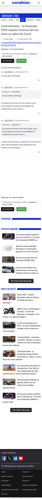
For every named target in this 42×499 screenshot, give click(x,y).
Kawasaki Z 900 (10, 16)
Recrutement (5, 480)
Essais (11, 20)
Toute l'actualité (8, 288)
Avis (17, 20)
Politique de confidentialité (29, 485)
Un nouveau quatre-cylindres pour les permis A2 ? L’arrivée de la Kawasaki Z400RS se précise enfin (28, 237)
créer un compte (7, 56)
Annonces (30, 20)
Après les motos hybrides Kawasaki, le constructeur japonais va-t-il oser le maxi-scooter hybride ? (27, 249)
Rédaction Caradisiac (7, 476)
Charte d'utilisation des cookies (10, 489)
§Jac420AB (16, 92)
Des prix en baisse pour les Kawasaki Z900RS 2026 (26, 259)
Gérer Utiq (4, 494)
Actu (22, 20)
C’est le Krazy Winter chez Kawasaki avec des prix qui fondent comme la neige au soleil (27, 270)
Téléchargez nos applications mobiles (19, 466)
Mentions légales (6, 485)
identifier (33, 54)
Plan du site (25, 480)
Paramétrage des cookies (29, 489)
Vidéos (38, 20)
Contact (3, 472)
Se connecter (7, 61)
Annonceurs (25, 472)
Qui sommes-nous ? (27, 476)
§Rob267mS (16, 125)
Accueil (3, 20)
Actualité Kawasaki (9, 228)
